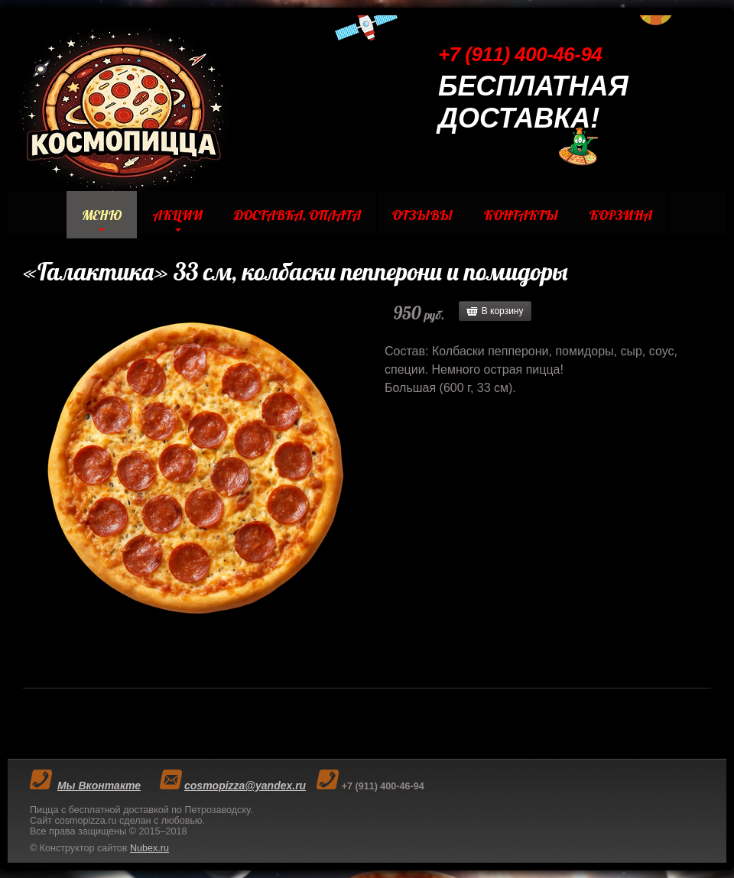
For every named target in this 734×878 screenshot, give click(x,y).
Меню (102, 215)
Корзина (620, 215)
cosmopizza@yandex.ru (245, 785)
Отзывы (422, 215)
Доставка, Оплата (297, 215)
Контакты (521, 215)
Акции (178, 215)
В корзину (503, 311)
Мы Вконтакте (99, 785)
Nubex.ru (149, 848)
